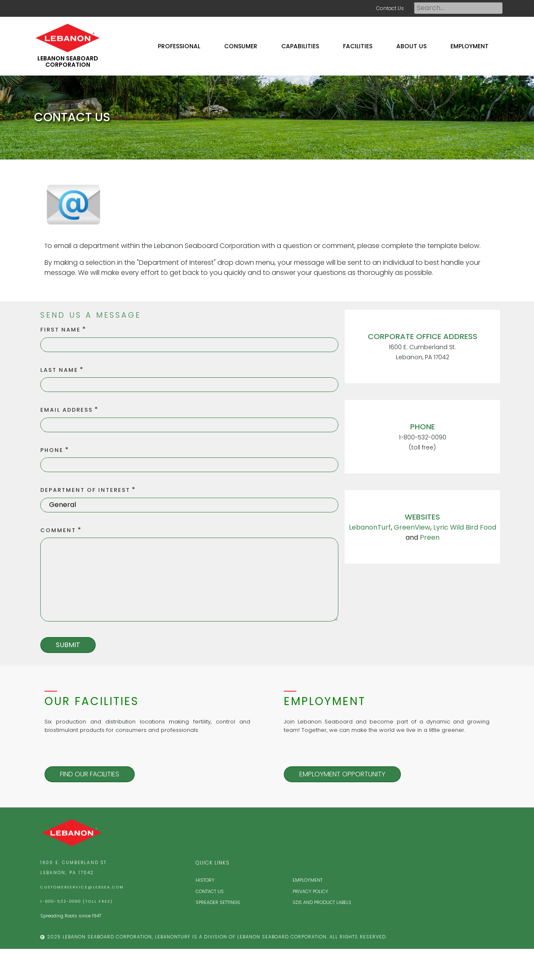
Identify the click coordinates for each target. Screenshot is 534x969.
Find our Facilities (89, 774)
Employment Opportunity (342, 774)
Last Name (59, 370)
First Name (60, 330)
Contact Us (390, 8)
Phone (51, 450)
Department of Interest (85, 490)
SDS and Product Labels (322, 902)
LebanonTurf (370, 527)
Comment (58, 530)
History (205, 880)
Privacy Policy (310, 891)
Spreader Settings (218, 902)
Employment (307, 880)
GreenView (412, 527)
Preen (430, 537)
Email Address (66, 410)
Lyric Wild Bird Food (464, 527)
